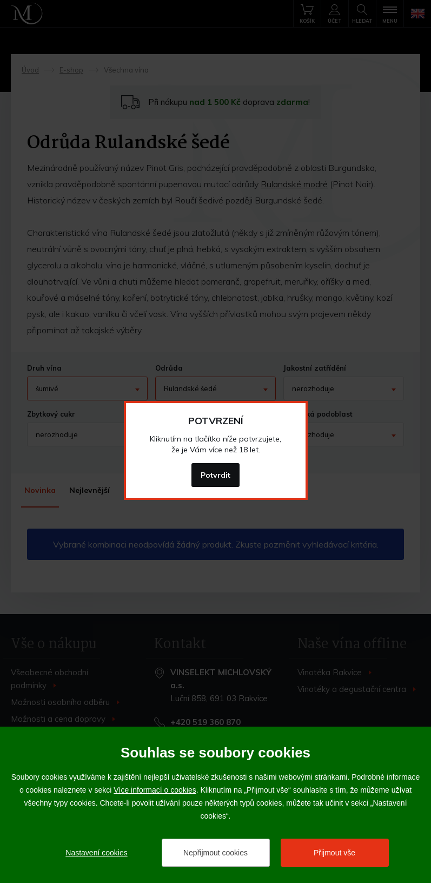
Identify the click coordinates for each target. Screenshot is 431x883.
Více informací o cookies (155, 790)
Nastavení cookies (96, 852)
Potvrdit (215, 475)
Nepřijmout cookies (215, 852)
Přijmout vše (334, 852)
